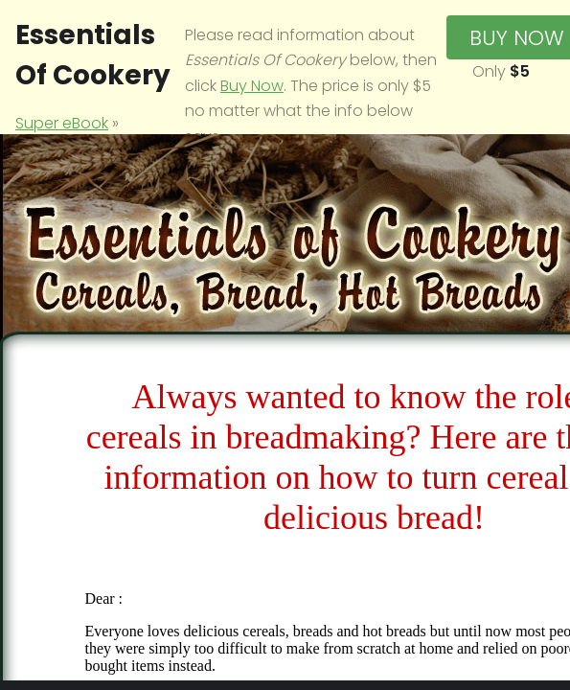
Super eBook (61, 123)
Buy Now (252, 86)
